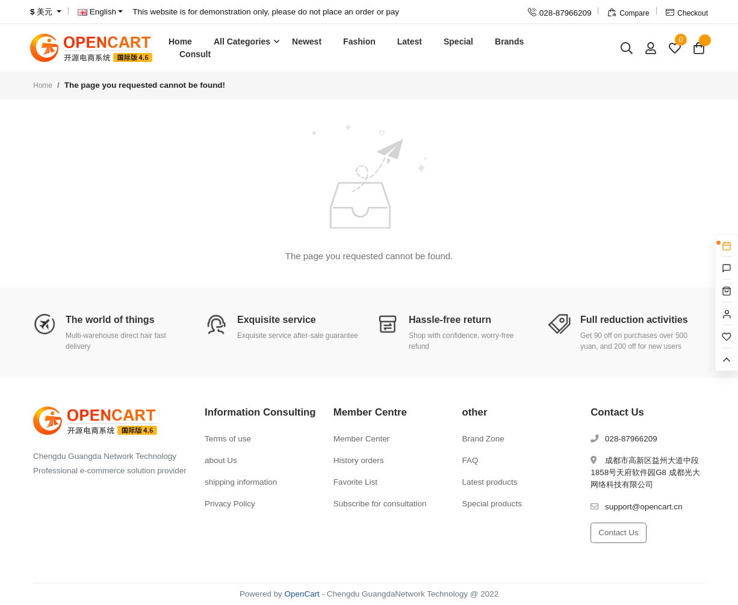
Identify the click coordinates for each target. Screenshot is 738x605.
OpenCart (302, 593)
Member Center (361, 438)
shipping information (241, 482)
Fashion (359, 41)
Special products (492, 503)
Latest (409, 41)
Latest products (490, 482)
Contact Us (618, 532)
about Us (221, 460)
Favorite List (355, 482)
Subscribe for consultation (380, 503)
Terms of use (228, 438)
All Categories (242, 41)
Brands (509, 41)
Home (180, 41)
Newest (306, 41)
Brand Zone (483, 438)
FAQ (470, 460)
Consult (195, 54)
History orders (358, 460)
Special (458, 41)
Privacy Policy (230, 503)
